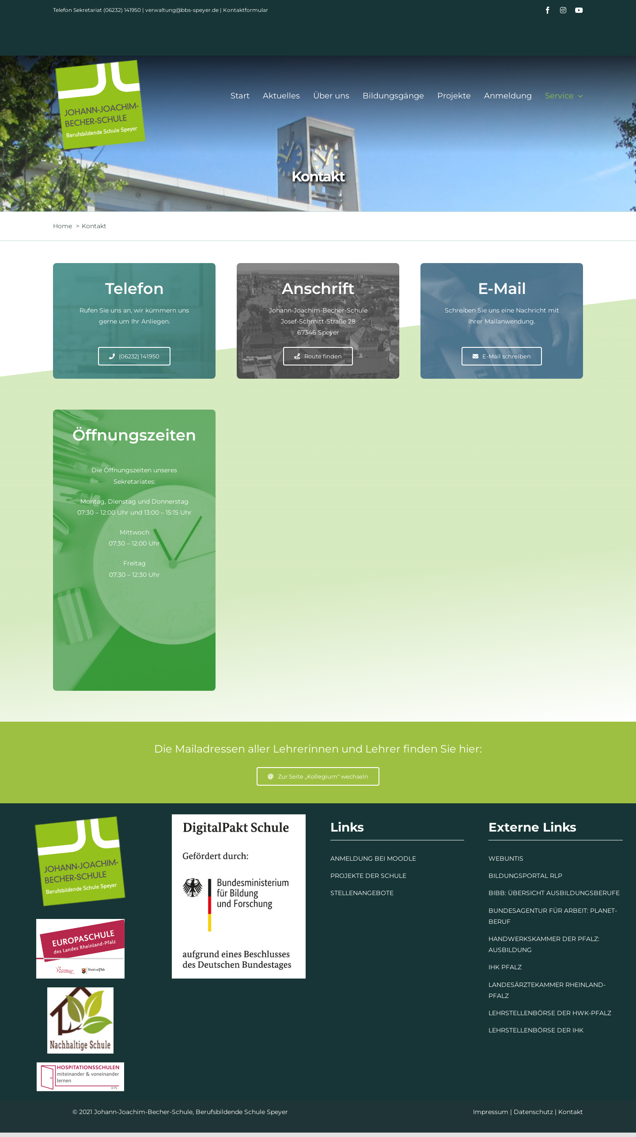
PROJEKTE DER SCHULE (368, 876)
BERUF (499, 922)
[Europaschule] (80, 922)
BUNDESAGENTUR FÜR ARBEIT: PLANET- (552, 911)
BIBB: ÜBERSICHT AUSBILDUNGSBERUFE (554, 893)
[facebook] (547, 10)
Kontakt (570, 1112)
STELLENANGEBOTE (362, 893)
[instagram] (563, 10)
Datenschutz (533, 1112)
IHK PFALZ (505, 967)
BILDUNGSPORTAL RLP (525, 876)
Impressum (490, 1112)
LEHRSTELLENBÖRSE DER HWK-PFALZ (549, 1013)
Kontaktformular (245, 10)
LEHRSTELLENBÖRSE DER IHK (535, 1030)
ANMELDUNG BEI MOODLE (373, 858)
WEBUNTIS (505, 858)
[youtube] (579, 10)
